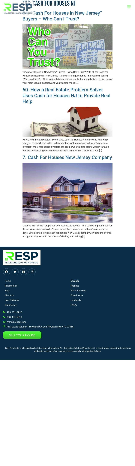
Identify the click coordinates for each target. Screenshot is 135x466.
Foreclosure (76, 295)
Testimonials (10, 285)
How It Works (11, 300)
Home (7, 280)
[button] (129, 7)
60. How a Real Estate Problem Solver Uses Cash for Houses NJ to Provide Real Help (66, 95)
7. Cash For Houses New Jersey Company (67, 157)
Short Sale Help (78, 290)
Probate (74, 285)
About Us (9, 295)
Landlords (75, 300)
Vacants (74, 280)
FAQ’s (73, 304)
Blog (6, 290)
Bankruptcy (10, 304)
